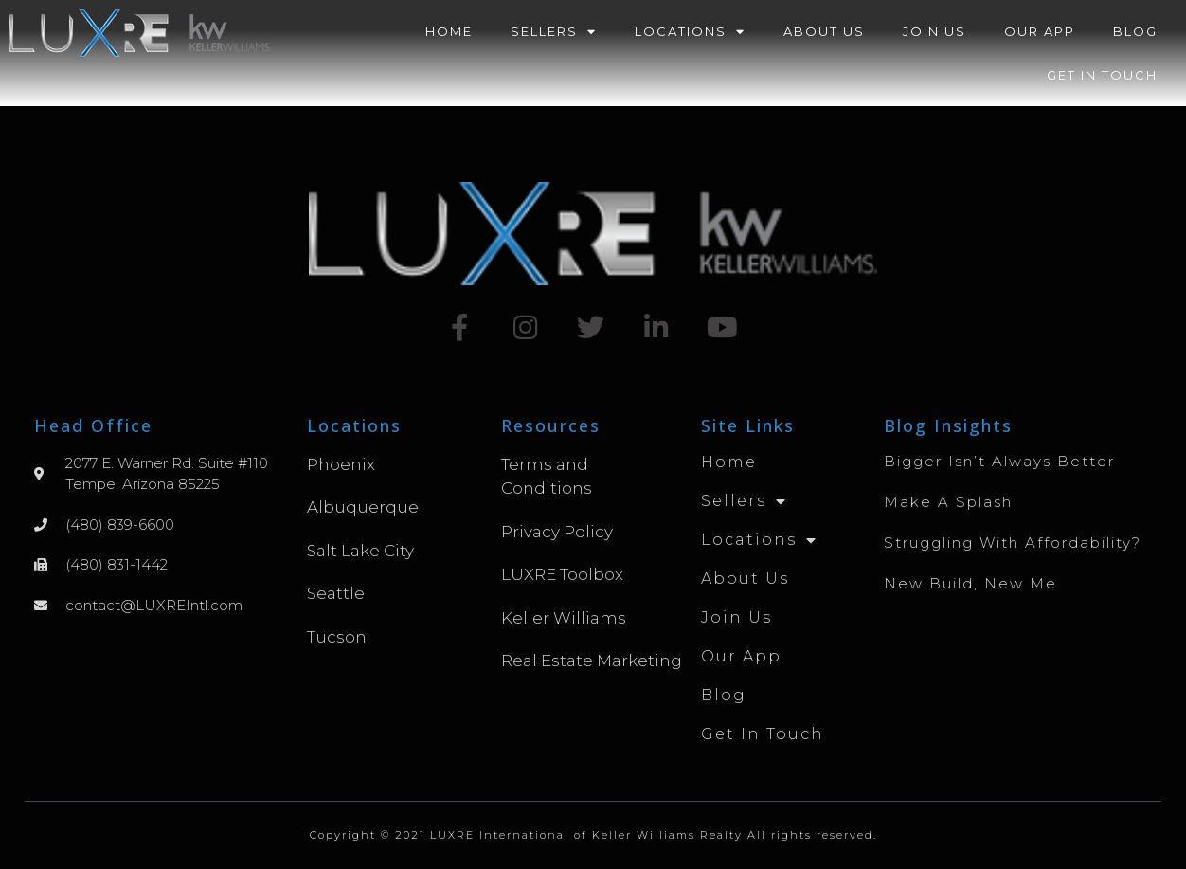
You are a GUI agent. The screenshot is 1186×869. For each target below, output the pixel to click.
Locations (690, 31)
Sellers (554, 31)
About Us (824, 31)
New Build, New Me (970, 583)
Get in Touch (1102, 74)
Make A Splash (948, 502)
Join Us (934, 31)
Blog (1135, 31)
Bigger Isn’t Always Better (999, 461)
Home (449, 31)
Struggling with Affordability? (1012, 543)
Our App (1039, 31)
